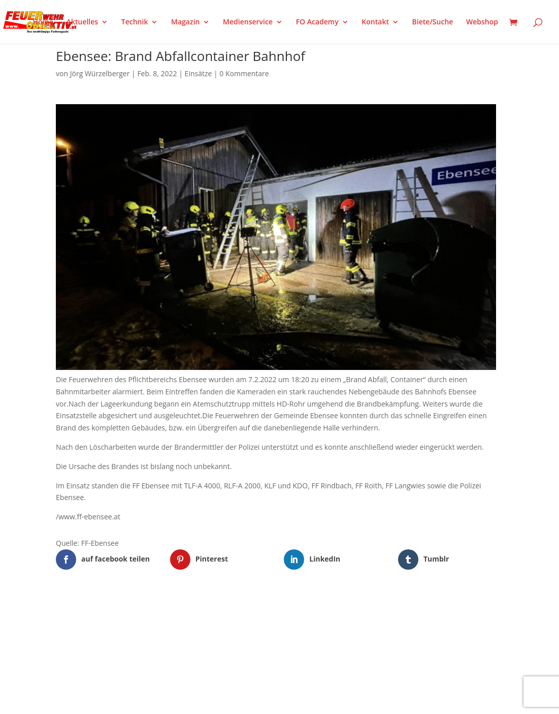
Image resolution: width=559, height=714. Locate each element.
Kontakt (375, 22)
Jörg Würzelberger (100, 73)
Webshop (482, 22)
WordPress (174, 611)
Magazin (185, 22)
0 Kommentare (244, 73)
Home (43, 22)
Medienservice (248, 22)
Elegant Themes (106, 611)
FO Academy (317, 22)
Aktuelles (82, 22)
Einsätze (198, 73)
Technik (134, 22)
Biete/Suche (432, 22)
